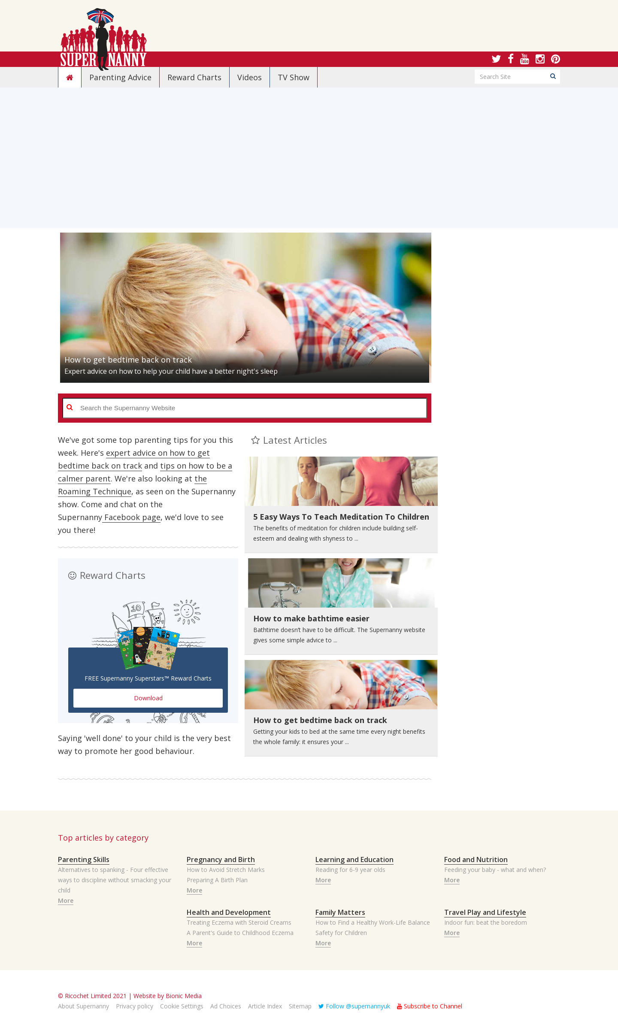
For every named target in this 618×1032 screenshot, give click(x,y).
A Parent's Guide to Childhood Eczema (240, 933)
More (65, 900)
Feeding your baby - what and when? (495, 870)
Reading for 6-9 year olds (350, 870)
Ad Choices (225, 1006)
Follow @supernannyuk (354, 1006)
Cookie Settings (181, 1006)
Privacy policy (134, 1006)
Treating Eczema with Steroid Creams (239, 922)
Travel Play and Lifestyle (485, 912)
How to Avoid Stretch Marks (226, 870)
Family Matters (340, 912)
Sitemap (300, 1006)
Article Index (265, 1006)
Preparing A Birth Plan (217, 880)
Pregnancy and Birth (221, 859)
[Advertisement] (309, 168)
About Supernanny (83, 1006)
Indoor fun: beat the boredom (485, 922)
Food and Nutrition (476, 859)
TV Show (293, 77)
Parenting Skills (83, 859)
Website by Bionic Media (167, 996)
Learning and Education (354, 859)
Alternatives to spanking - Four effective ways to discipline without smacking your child (114, 880)
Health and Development (229, 912)
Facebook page (131, 517)
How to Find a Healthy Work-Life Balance (372, 922)
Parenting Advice (120, 77)
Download (148, 698)
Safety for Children (341, 933)
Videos (249, 77)
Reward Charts (194, 77)
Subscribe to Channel (429, 1006)
